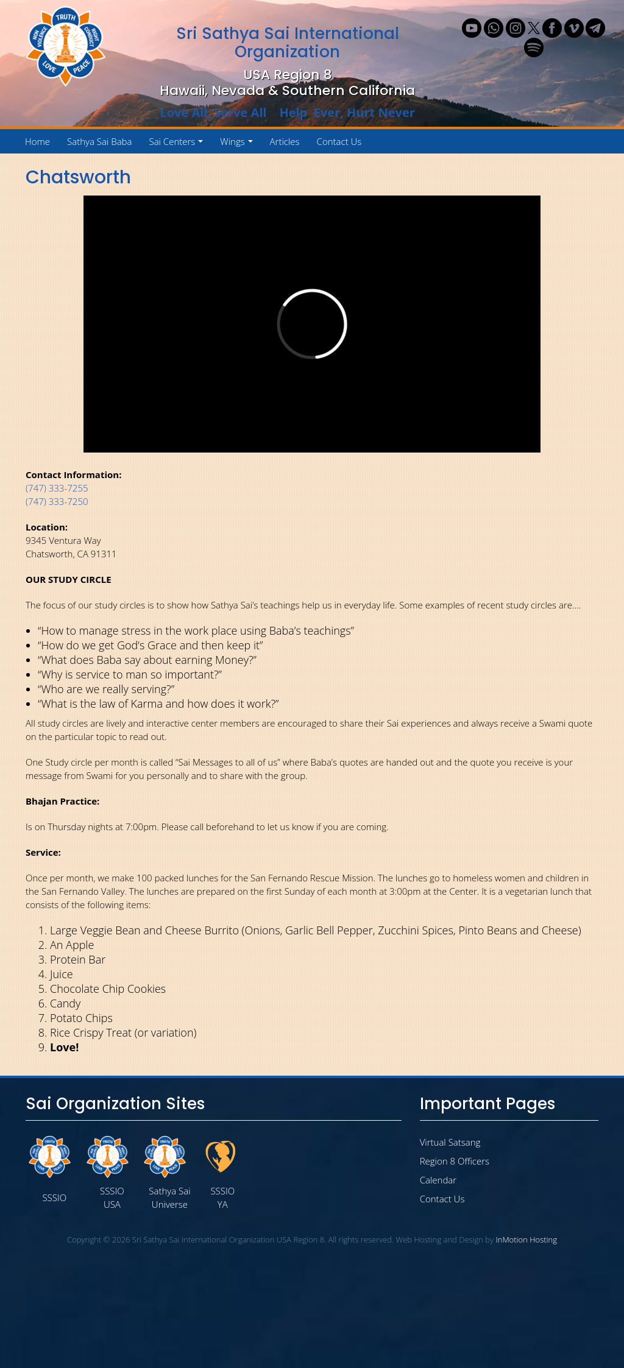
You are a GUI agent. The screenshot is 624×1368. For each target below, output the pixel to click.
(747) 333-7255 (57, 488)
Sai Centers (178, 144)
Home (37, 141)
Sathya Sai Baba (99, 141)
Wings (238, 144)
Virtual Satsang (450, 1142)
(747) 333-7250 (57, 501)
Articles (285, 141)
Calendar (438, 1180)
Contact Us (339, 141)
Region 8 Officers (454, 1161)
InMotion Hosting (526, 1239)
